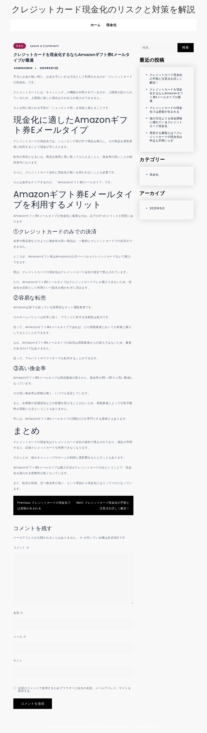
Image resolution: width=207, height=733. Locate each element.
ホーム (96, 25)
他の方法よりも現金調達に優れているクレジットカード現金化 (166, 122)
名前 (18, 613)
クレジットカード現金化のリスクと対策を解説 (103, 9)
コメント (21, 548)
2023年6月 (157, 208)
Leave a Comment (44, 46)
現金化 (111, 25)
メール (19, 637)
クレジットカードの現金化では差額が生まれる (166, 110)
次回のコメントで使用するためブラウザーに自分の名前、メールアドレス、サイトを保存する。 (74, 689)
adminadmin (23, 68)
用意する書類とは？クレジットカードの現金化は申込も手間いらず (166, 137)
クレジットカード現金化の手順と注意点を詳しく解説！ (166, 79)
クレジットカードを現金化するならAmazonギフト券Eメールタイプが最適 (166, 95)
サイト (17, 661)
